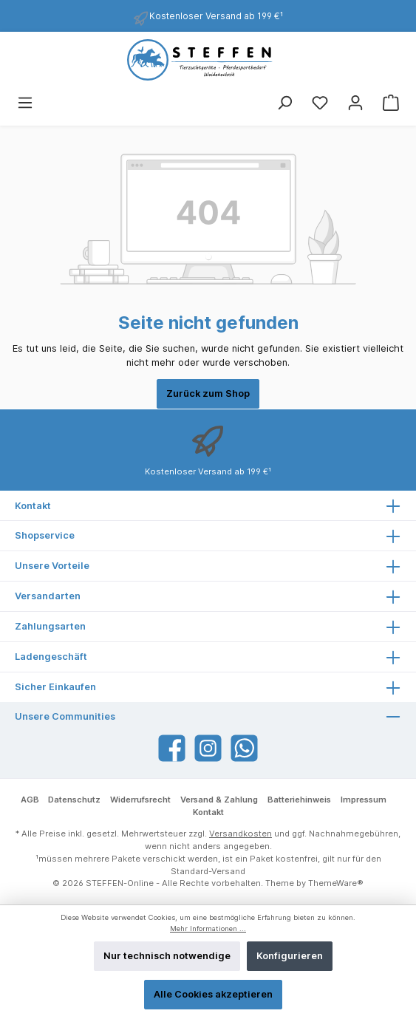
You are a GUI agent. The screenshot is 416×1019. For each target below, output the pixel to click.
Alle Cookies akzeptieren (213, 994)
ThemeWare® (336, 883)
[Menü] (25, 103)
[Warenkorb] (391, 103)
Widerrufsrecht (140, 799)
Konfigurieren (289, 955)
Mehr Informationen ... (208, 928)
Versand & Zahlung (219, 799)
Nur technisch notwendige (167, 955)
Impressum (363, 799)
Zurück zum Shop (208, 393)
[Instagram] (208, 748)
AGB (30, 799)
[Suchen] (284, 103)
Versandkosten (240, 833)
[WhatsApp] (244, 748)
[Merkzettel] (320, 103)
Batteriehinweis (299, 799)
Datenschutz (74, 799)
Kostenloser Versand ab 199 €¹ (216, 15)
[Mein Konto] (355, 103)
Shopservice (45, 535)
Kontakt (208, 812)
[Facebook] (171, 748)
